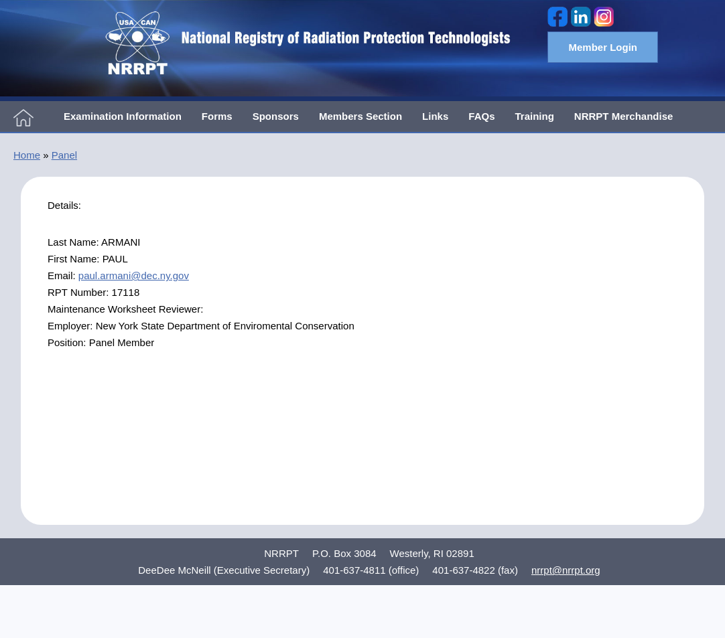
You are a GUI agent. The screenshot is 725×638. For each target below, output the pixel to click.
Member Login (602, 47)
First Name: (75, 258)
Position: (68, 342)
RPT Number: (80, 292)
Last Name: (74, 242)
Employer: (72, 325)
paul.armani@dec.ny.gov (133, 275)
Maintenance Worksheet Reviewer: (125, 309)
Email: (63, 275)
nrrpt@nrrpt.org (565, 570)
